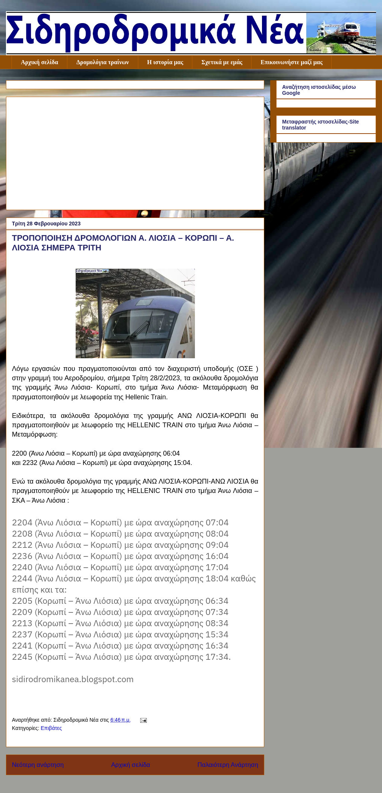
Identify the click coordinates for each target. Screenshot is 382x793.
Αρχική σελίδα (39, 62)
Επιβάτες (51, 728)
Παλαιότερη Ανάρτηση (228, 764)
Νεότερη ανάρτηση (38, 764)
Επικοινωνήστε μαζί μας (291, 62)
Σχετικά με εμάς (221, 62)
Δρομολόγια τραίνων (102, 62)
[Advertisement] (135, 152)
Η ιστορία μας (165, 62)
